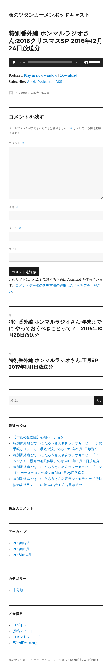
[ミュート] (86, 62)
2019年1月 (21, 549)
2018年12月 (22, 555)
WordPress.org (25, 643)
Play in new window (40, 75)
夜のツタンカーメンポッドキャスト (49, 15)
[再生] (14, 62)
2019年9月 (21, 543)
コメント (16, 143)
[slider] (50, 62)
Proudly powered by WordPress (78, 660)
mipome (21, 92)
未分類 (18, 590)
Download (68, 75)
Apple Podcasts (39, 81)
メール (15, 228)
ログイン (20, 625)
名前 (13, 207)
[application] (56, 62)
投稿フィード (23, 631)
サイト (13, 248)
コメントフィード (26, 637)
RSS (59, 81)
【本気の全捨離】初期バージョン (38, 437)
